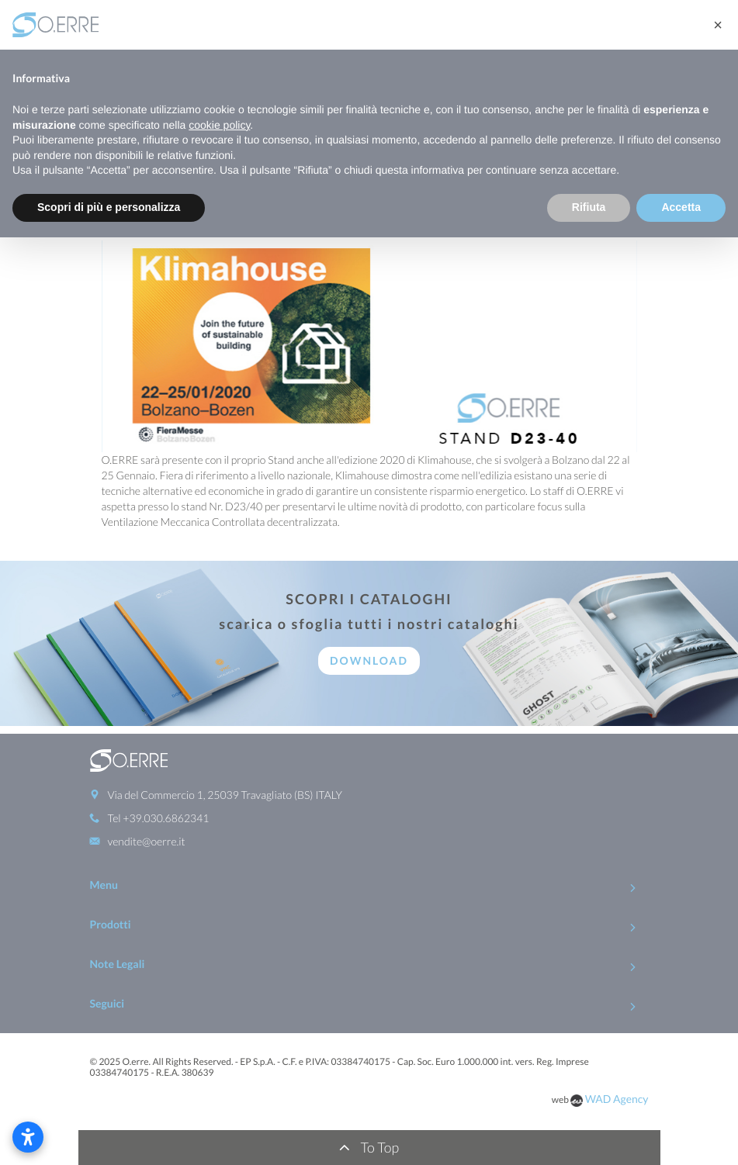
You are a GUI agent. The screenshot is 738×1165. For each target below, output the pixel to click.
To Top (369, 1147)
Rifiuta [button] (589, 207)
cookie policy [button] (219, 125)
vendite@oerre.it (146, 841)
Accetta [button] (681, 207)
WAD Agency (617, 1098)
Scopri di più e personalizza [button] (108, 207)
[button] (717, 24)
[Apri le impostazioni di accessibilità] (27, 1137)
